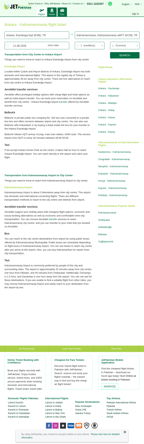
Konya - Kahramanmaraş (111, 180)
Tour (62, 11)
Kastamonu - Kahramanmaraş (114, 151)
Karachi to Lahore (17, 406)
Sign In (135, 14)
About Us (66, 3)
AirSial (109, 417)
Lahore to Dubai (53, 406)
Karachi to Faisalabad (19, 413)
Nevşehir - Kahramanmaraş (113, 166)
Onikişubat (104, 220)
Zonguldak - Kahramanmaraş (114, 159)
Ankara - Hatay (106, 110)
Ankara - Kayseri (107, 124)
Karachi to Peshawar (18, 409)
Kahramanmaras (107, 212)
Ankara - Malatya (107, 103)
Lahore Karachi (15, 402)
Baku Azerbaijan (83, 406)
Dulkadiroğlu (105, 227)
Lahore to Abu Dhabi (55, 417)
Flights (41, 11)
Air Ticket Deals (27, 348)
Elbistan (102, 234)
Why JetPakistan (52, 3)
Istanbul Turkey (83, 413)
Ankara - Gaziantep (108, 88)
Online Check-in (35, 3)
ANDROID (110, 386)
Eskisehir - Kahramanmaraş (113, 173)
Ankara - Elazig (106, 131)
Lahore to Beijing (53, 409)
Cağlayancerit (105, 241)
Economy (121, 45)
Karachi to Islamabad (18, 417)
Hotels (52, 11)
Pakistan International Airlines (121, 402)
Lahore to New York (55, 413)
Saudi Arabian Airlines (117, 413)
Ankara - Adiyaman (108, 95)
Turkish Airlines (114, 409)
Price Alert (116, 348)
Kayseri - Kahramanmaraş (112, 188)
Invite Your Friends (71, 348)
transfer (63, 101)
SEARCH (124, 55)
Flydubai (110, 406)
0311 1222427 (95, 3)
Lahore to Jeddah (54, 402)
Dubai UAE (80, 409)
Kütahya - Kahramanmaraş (112, 195)
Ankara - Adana (106, 117)
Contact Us (78, 3)
